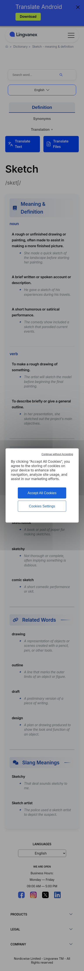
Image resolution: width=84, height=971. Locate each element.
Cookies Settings (42, 506)
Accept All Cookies (42, 493)
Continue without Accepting (57, 454)
